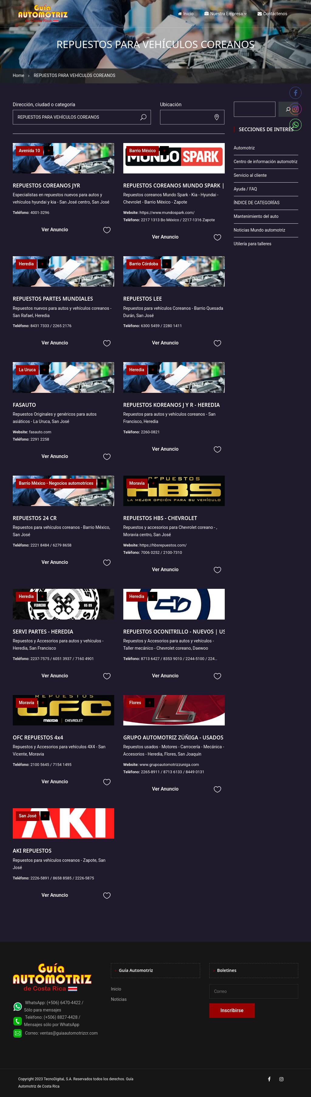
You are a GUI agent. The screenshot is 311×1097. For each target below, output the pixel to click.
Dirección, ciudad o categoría (44, 104)
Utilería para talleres (253, 243)
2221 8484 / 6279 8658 (50, 545)
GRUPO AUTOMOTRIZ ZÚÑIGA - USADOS (173, 737)
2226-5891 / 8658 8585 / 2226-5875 (62, 878)
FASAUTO (24, 404)
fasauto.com (40, 432)
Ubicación (171, 104)
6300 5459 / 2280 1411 (161, 325)
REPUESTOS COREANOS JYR (46, 185)
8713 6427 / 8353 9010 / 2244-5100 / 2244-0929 (184, 658)
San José (27, 815)
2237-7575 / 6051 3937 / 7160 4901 (62, 658)
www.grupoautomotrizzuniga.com (169, 764)
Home (18, 75)
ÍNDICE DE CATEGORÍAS (257, 202)
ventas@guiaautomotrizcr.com (69, 1033)
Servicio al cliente (250, 175)
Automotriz (244, 147)
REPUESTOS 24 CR (35, 518)
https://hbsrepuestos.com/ (162, 545)
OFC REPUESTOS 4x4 (38, 737)
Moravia (137, 483)
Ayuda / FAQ (245, 189)
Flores (135, 702)
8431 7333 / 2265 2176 (50, 325)
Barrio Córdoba (143, 263)
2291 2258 (39, 439)
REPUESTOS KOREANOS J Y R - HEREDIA (171, 404)
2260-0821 (150, 432)
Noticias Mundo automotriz (259, 230)
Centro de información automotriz (266, 161)
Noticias (119, 999)
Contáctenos (272, 13)
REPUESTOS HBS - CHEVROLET (160, 518)
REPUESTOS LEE (142, 298)
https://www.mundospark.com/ (166, 212)
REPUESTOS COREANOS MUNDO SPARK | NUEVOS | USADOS (198, 185)
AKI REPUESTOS (32, 850)
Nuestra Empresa (223, 13)
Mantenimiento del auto (256, 216)
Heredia (26, 263)
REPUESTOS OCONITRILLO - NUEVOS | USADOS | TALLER (193, 631)
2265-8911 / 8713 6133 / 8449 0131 (172, 772)
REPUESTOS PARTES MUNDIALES (53, 298)
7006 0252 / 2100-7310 (161, 552)
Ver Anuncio (55, 229)
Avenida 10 (29, 150)
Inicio (186, 13)
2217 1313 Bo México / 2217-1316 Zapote (178, 220)
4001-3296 (39, 212)
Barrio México (142, 150)
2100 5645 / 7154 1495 (50, 764)
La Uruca (27, 369)
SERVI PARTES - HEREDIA (43, 631)
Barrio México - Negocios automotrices (56, 483)
